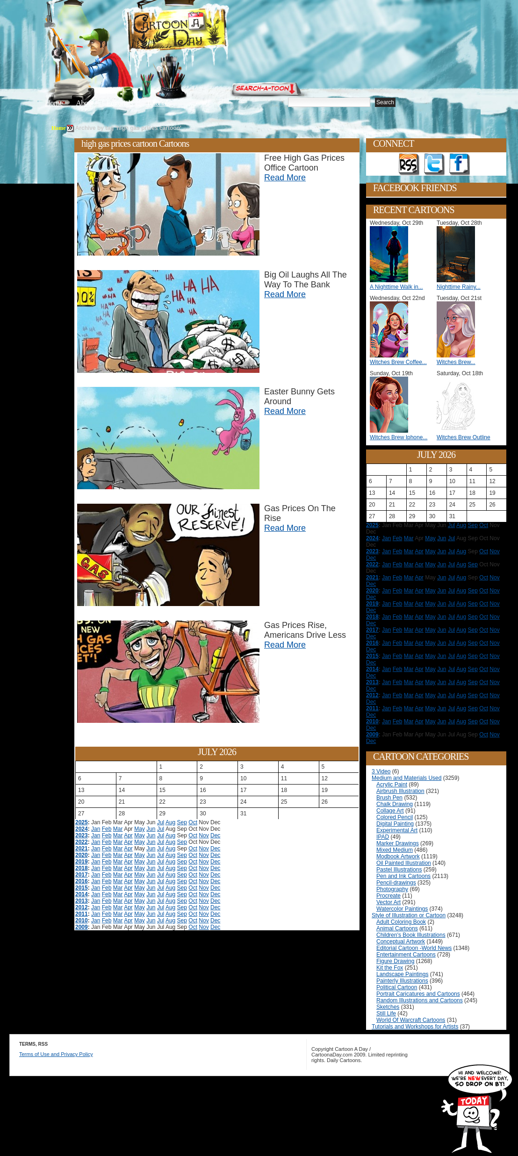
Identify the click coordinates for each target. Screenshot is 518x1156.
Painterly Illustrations (402, 981)
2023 (81, 835)
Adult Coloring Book (401, 922)
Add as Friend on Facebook (459, 164)
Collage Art (390, 810)
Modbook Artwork (398, 856)
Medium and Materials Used (406, 778)
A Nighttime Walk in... (396, 287)
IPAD (382, 837)
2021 (81, 848)
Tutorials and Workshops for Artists (415, 1026)
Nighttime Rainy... (459, 287)
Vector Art (388, 902)
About (85, 103)
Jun (150, 829)
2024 (81, 829)
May (139, 829)
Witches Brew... (456, 362)
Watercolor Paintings (402, 909)
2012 (81, 907)
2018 (81, 868)
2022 (81, 842)
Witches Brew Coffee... (398, 362)
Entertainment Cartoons (406, 954)
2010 (81, 920)
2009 (81, 927)
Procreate (388, 895)
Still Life (386, 1013)
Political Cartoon (396, 987)
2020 (81, 855)
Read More (285, 177)
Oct (192, 822)
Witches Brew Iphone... (398, 437)
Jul (160, 822)
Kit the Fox (389, 967)
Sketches (387, 1007)
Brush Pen (389, 797)
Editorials (120, 103)
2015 (81, 888)
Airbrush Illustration (400, 791)
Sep (182, 822)
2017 (81, 874)
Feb (107, 829)
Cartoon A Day (200, 31)
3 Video (381, 771)
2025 (81, 822)
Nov (204, 835)
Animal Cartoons (397, 928)
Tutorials (158, 103)
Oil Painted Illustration (403, 863)
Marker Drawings (397, 843)
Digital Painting (395, 824)
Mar (118, 829)
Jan (95, 829)
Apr (128, 835)
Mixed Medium (394, 850)
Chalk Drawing (394, 804)
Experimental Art (396, 830)
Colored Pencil (394, 817)
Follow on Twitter (434, 164)
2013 (81, 901)
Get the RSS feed (409, 164)
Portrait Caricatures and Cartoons (418, 994)
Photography (392, 889)
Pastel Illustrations (399, 869)
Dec (215, 835)
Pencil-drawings (396, 882)
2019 (81, 861)
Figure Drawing (395, 961)
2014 (81, 894)
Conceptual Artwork (400, 941)
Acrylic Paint (391, 784)
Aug (170, 822)
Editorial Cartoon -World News (414, 948)
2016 (81, 881)
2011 (81, 914)
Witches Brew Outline (463, 437)
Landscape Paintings (402, 974)
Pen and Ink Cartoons (403, 876)
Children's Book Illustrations (411, 935)
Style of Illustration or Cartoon (409, 915)
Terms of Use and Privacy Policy (56, 1054)
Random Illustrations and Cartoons (419, 1000)
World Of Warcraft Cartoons (410, 1020)
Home (54, 103)
